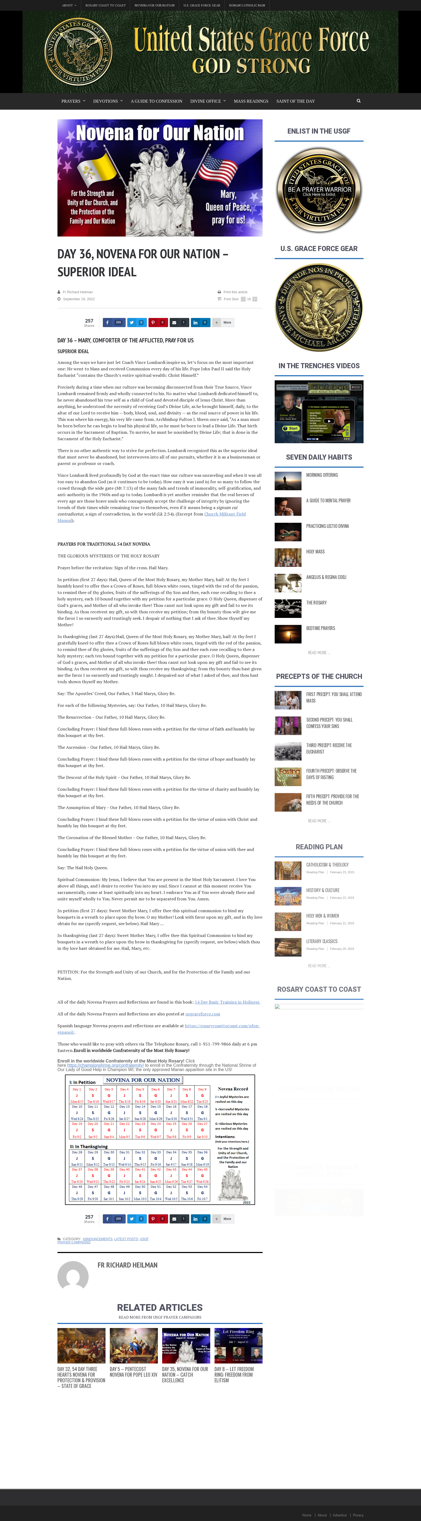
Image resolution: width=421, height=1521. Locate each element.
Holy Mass (315, 556)
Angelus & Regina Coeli (326, 582)
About (322, 1515)
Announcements (97, 1239)
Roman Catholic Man (247, 5)
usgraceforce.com (203, 1014)
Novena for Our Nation (155, 5)
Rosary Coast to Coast (106, 5)
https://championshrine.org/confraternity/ (105, 1065)
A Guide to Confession (156, 101)
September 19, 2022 (76, 299)
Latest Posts (126, 1239)
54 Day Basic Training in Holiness (227, 1002)
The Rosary (316, 607)
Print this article (233, 292)
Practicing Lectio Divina (327, 531)
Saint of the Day (296, 101)
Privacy (358, 1515)
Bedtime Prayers (320, 633)
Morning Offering (322, 480)
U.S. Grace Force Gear (202, 5)
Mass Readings (251, 101)
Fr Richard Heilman (75, 292)
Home (306, 1515)
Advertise (340, 1515)
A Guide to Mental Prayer (328, 505)
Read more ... (319, 657)
